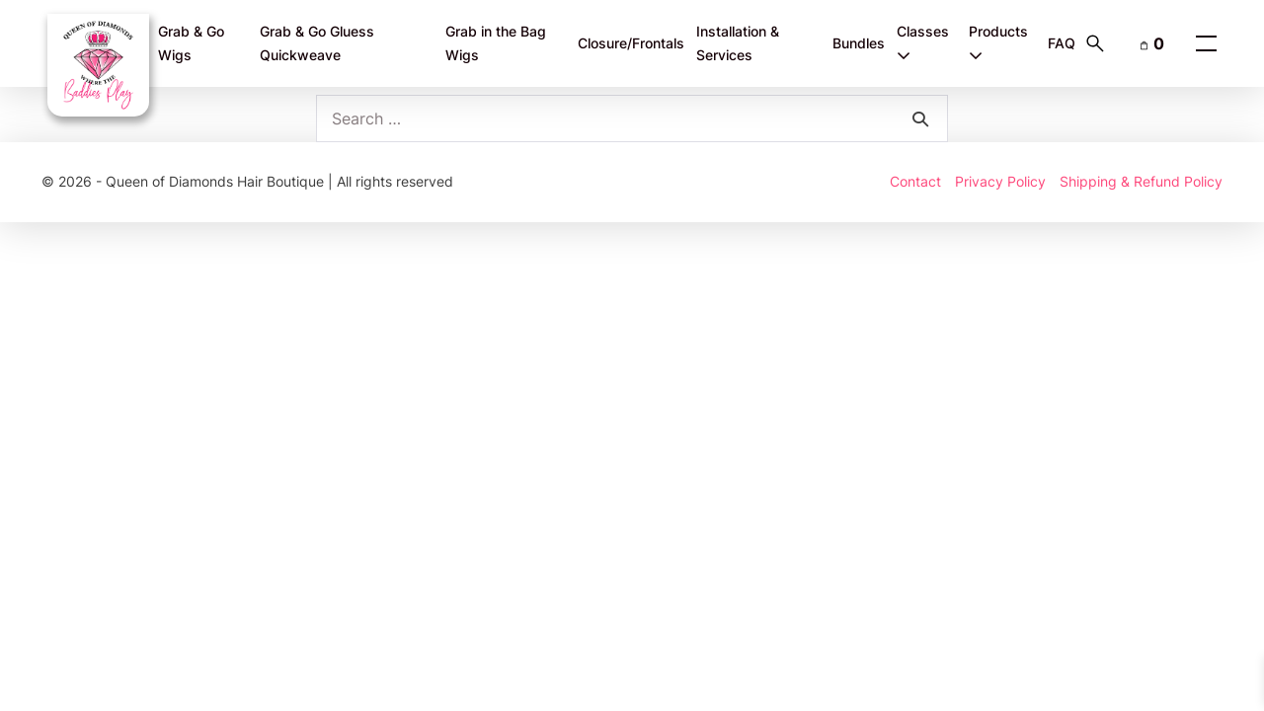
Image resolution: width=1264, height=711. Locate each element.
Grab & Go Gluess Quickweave (317, 43)
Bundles (858, 43)
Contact (915, 181)
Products (998, 43)
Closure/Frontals (631, 43)
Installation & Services (737, 43)
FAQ (1061, 43)
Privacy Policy (1000, 181)
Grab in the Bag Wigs (495, 43)
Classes (923, 43)
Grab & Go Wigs (191, 43)
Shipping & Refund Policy (1141, 181)
